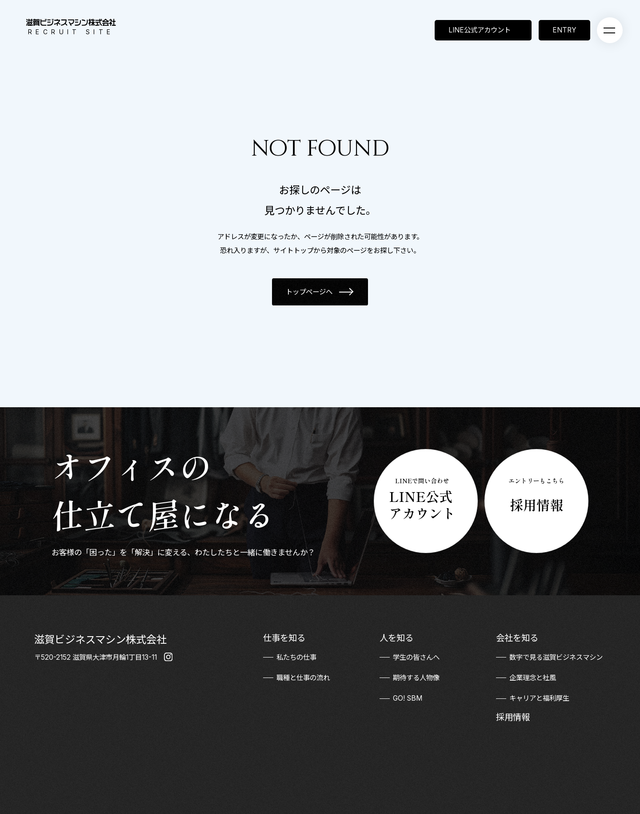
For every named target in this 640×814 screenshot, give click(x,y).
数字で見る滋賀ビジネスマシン (556, 657)
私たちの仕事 (296, 657)
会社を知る (517, 638)
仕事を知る (284, 638)
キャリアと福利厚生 (539, 698)
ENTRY (564, 30)
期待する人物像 (416, 678)
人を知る (396, 638)
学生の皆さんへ (416, 657)
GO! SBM (407, 698)
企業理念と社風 (532, 678)
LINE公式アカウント (479, 30)
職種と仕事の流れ (303, 678)
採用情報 (513, 717)
